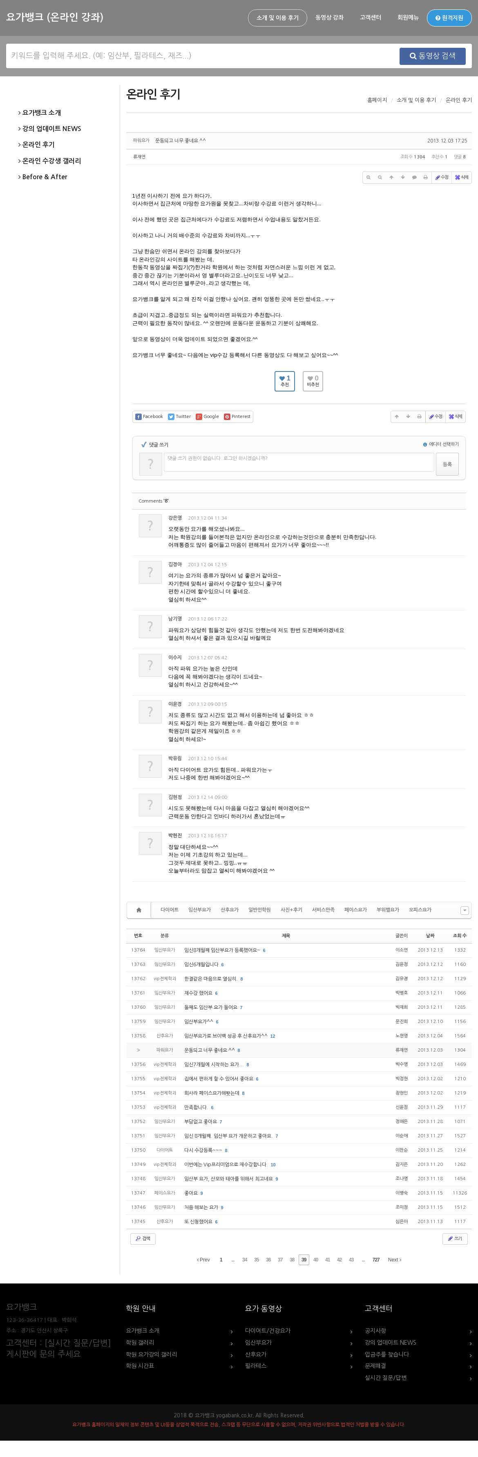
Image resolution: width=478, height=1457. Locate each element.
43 (351, 1260)
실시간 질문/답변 (386, 1378)
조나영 (401, 1179)
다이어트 (170, 910)
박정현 (401, 1079)
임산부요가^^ (199, 1021)
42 (339, 1260)
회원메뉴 (408, 17)
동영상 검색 (433, 56)
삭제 (461, 177)
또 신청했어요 (199, 1221)
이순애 (401, 1136)
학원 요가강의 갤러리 (151, 1354)
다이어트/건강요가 (267, 1331)
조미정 (401, 1207)
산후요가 (230, 910)
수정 (441, 177)
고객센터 (370, 17)
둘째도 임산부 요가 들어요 (211, 1007)
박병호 (401, 993)
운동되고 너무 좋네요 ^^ (180, 140)
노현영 (401, 1036)
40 (315, 1260)
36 (268, 1260)
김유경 (401, 979)
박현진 (175, 835)
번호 (138, 936)
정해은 (401, 1121)
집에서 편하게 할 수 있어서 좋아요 (219, 1079)
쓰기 (454, 1238)
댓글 (453, 519)
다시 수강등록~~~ (203, 1150)
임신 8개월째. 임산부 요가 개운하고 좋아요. (229, 1136)
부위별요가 (388, 910)
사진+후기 (291, 910)
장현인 (401, 1093)
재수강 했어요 (199, 993)
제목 (286, 936)
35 (256, 1260)
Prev (203, 1260)
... (232, 1260)
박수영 (401, 1064)
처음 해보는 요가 (201, 1207)
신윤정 (401, 1107)
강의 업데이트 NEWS (49, 129)
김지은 (401, 1164)
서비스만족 (323, 910)
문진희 (401, 1021)
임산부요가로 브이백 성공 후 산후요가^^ (226, 1036)
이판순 (401, 1150)
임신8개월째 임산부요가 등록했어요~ (222, 950)
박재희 (401, 1007)
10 (273, 1164)
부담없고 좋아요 (201, 1121)
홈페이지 (377, 100)
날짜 (430, 936)
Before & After (42, 177)
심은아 (401, 1221)
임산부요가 (199, 910)
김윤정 (401, 964)
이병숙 (401, 1193)
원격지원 (449, 18)
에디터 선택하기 (441, 444)
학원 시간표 (140, 1366)
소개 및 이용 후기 (278, 18)
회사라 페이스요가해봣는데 (212, 1093)
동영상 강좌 (329, 17)
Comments (153, 501)
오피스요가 (420, 910)
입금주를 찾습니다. (388, 1354)
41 (327, 1260)
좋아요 (191, 1193)
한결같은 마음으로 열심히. (211, 979)
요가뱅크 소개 (39, 113)
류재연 (139, 157)
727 (376, 1260)
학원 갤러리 (140, 1343)
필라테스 (255, 1366)
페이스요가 (355, 910)
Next (394, 1260)
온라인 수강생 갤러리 (49, 161)
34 (244, 1260)
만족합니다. (197, 1107)
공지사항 (375, 1331)
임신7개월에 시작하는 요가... (214, 1064)
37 (280, 1260)
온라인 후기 (36, 145)
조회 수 (460, 936)
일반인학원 (259, 910)
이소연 (401, 950)
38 (292, 1260)
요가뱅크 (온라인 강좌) (54, 17)
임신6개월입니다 (202, 964)
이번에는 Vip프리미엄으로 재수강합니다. (226, 1164)
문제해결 (375, 1366)
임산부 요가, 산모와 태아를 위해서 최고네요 (229, 1179)
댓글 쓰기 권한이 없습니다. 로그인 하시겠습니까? (218, 458)
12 (272, 1036)
